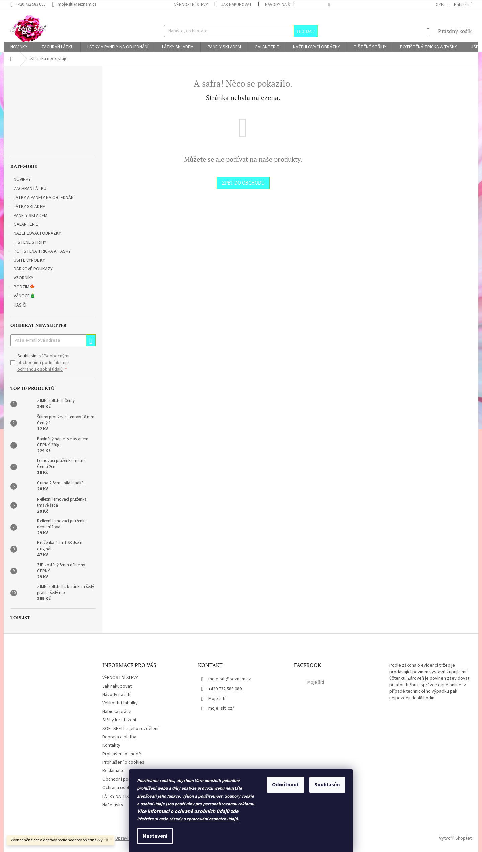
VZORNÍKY (24, 278)
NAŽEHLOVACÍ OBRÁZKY (34, 234)
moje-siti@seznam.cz (229, 679)
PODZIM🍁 (21, 288)
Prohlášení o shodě (121, 754)
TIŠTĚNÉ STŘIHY (30, 242)
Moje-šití (216, 698)
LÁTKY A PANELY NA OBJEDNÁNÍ (41, 198)
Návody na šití (279, 5)
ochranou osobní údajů (40, 369)
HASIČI (20, 305)
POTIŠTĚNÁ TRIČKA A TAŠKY (39, 252)
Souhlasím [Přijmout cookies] (327, 784)
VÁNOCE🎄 (21, 297)
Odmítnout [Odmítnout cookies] (285, 784)
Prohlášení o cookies (123, 762)
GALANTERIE (22, 225)
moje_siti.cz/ (221, 708)
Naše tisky (112, 805)
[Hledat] (241, 31)
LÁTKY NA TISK (117, 796)
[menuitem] (19, 47)
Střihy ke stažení (119, 720)
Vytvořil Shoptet (455, 838)
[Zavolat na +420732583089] (31, 4)
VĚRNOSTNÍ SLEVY (191, 5)
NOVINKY (23, 179)
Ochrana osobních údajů (126, 787)
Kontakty (111, 745)
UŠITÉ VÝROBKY (26, 261)
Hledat (306, 31)
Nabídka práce (116, 711)
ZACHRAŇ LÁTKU (30, 188)
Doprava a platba (119, 737)
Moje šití (315, 682)
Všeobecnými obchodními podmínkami (43, 359)
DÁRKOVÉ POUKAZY (34, 269)
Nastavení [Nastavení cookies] (155, 836)
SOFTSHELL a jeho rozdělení (130, 728)
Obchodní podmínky (122, 779)
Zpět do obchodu (243, 182)
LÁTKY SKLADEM (26, 207)
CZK (440, 5)
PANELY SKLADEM (27, 216)
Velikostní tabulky (120, 703)
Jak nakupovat (236, 5)
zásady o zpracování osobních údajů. (204, 819)
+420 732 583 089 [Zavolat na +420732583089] (225, 689)
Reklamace (113, 770)
